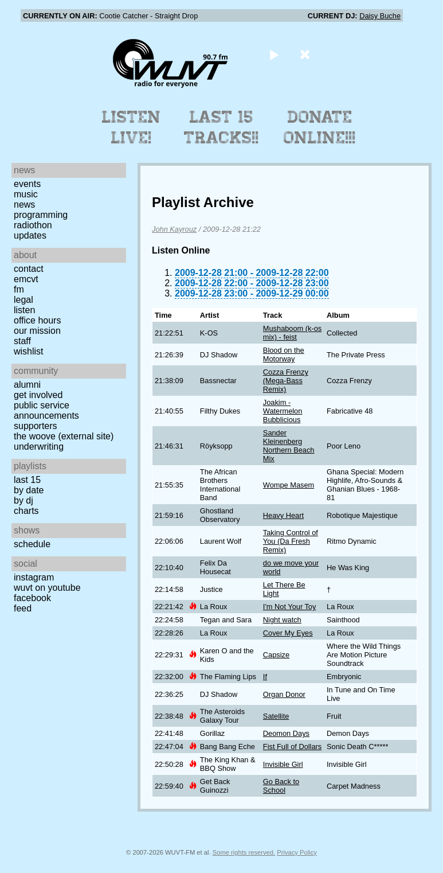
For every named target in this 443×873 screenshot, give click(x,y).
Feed (23, 608)
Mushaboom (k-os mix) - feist (292, 332)
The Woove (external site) (63, 436)
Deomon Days (286, 733)
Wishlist (29, 351)
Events (27, 184)
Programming (41, 215)
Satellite (276, 716)
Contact (29, 269)
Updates (30, 235)
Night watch (282, 619)
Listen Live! (131, 127)
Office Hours (37, 320)
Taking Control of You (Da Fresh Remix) (290, 541)
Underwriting (39, 446)
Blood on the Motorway (283, 354)
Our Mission (37, 331)
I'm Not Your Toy (289, 606)
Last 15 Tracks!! (221, 127)
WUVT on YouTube (47, 588)
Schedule (32, 544)
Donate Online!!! (320, 127)
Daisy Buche (380, 15)
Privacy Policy (297, 852)
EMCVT (26, 279)
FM (19, 289)
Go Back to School (281, 785)
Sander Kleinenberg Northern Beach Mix (289, 445)
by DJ (23, 500)
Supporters (35, 426)
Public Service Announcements (46, 410)
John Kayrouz (174, 229)
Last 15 (27, 480)
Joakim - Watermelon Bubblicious (283, 411)
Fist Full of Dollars (292, 746)
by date (29, 490)
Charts (26, 511)
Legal (23, 300)
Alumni (27, 384)
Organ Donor (284, 694)
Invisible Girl (283, 764)
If (265, 676)
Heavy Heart (283, 515)
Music (26, 194)
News (24, 204)
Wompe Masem (288, 485)
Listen (24, 310)
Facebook (32, 598)
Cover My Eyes (288, 633)
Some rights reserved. (244, 852)
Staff (22, 341)
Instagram (34, 577)
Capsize (276, 654)
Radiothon (33, 225)
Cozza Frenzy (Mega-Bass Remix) (285, 380)
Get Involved (38, 395)
